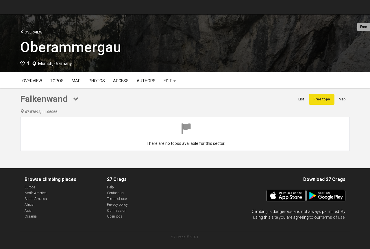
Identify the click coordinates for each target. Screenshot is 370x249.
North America (36, 193)
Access (121, 80)
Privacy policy (117, 205)
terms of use (333, 217)
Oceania (31, 216)
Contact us (115, 193)
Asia (28, 211)
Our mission (116, 211)
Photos (97, 80)
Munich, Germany (55, 63)
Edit (170, 80)
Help (110, 187)
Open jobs (115, 216)
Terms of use (117, 199)
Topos (57, 80)
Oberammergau (70, 47)
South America (36, 199)
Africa (29, 205)
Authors (146, 80)
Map (76, 80)
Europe (30, 187)
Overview (31, 31)
